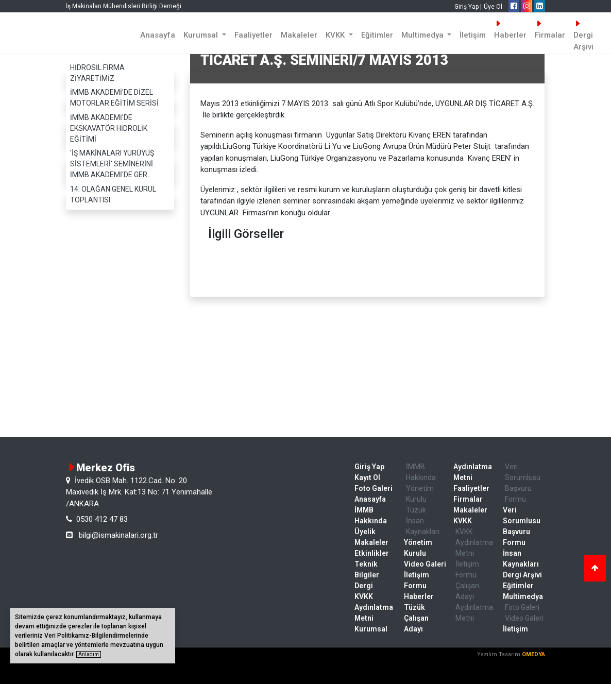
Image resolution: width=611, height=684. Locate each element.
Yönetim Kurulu (420, 493)
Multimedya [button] (423, 35)
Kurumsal (370, 629)
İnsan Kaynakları (422, 526)
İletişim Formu (416, 580)
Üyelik (365, 531)
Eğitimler (377, 35)
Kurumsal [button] (201, 35)
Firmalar (550, 29)
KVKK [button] (336, 35)
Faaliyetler (253, 35)
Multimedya (523, 596)
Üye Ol (493, 6)
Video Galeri (425, 564)
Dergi (363, 586)
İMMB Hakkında (370, 515)
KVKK (462, 521)
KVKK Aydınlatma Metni (373, 607)
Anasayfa (157, 35)
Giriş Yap (369, 467)
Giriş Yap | (468, 6)
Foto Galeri (373, 488)
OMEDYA (533, 654)
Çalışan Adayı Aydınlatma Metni (474, 602)
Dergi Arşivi (583, 35)
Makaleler (299, 35)
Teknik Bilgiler (366, 569)
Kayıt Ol (367, 477)
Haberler (510, 29)
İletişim (473, 35)
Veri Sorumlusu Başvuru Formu (522, 483)
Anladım (88, 654)
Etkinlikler (371, 553)
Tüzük (416, 510)
